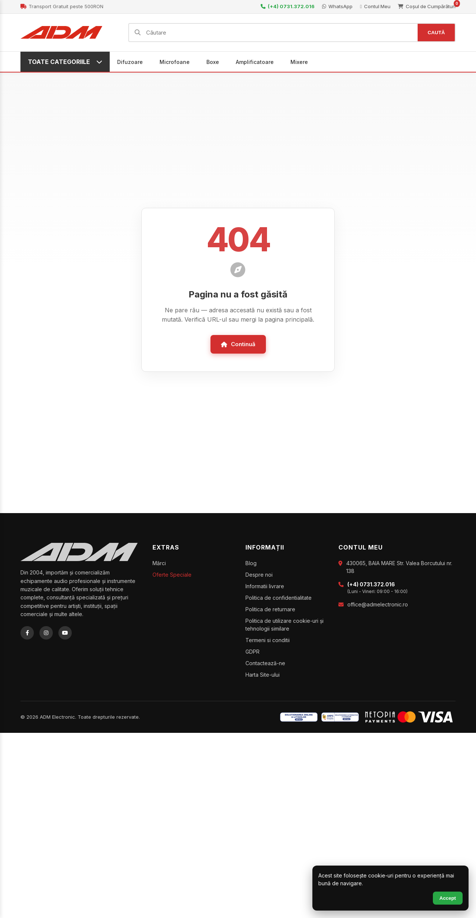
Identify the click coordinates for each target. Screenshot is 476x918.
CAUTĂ (435, 33)
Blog (251, 564)
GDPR (252, 653)
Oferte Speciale (172, 576)
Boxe (212, 62)
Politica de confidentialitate (278, 599)
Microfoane (175, 62)
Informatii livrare (264, 587)
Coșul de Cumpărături (427, 6)
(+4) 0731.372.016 (288, 6)
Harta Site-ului (262, 676)
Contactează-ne (265, 664)
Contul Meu (375, 6)
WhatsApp (337, 6)
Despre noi (259, 576)
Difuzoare (130, 62)
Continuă (238, 344)
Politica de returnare (270, 610)
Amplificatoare (255, 62)
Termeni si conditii (267, 641)
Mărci (159, 564)
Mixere (299, 62)
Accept (448, 898)
